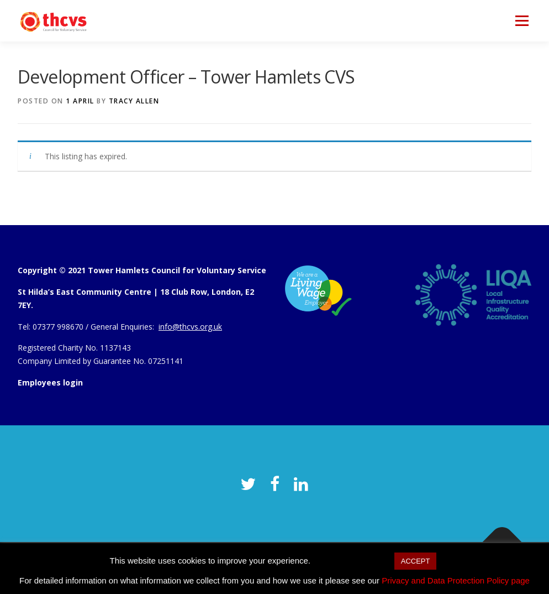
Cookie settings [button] (352, 560)
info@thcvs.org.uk (190, 326)
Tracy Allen (134, 101)
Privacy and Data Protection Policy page (456, 580)
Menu (521, 20)
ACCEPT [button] (415, 561)
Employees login (50, 382)
